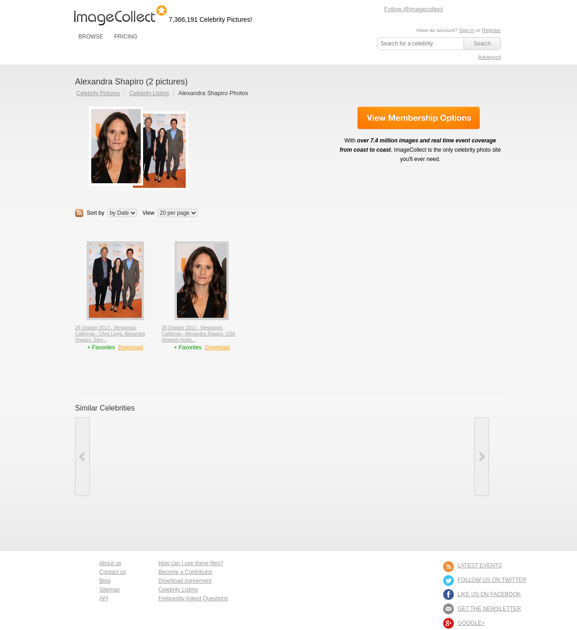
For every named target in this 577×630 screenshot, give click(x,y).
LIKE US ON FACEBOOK (489, 594)
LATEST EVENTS (480, 565)
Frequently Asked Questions (193, 598)
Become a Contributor (185, 572)
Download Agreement (185, 581)
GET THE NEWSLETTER (489, 608)
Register (491, 30)
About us (110, 563)
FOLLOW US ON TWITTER (492, 580)
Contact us (113, 572)
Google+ (471, 623)
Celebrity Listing (149, 93)
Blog (105, 581)
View (149, 213)
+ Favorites (101, 347)
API (104, 598)
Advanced (489, 57)
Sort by (95, 213)
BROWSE (91, 36)
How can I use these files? (190, 563)
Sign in (467, 30)
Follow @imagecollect (413, 9)
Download (130, 347)
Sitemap (110, 589)
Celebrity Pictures (98, 93)
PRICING (125, 36)
